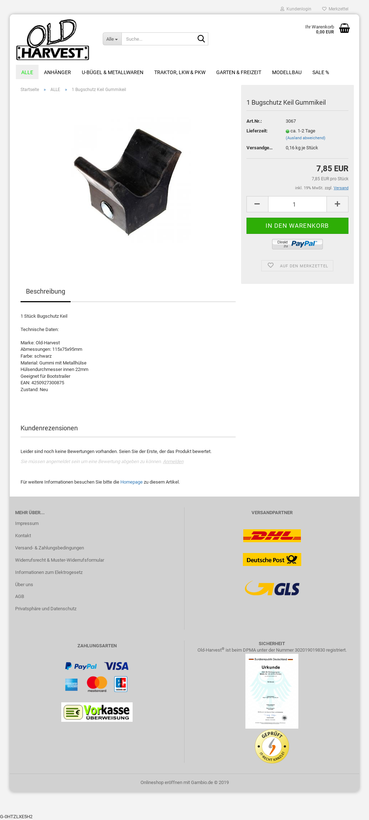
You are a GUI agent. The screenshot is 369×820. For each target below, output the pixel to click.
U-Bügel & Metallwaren (112, 72)
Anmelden (173, 461)
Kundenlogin (295, 9)
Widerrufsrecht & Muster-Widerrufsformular (59, 560)
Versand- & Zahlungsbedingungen (49, 548)
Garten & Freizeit (238, 72)
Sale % (320, 72)
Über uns (24, 584)
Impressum (27, 523)
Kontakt (23, 535)
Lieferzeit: (257, 130)
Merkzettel (335, 9)
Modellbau (287, 72)
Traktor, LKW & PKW (179, 72)
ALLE (27, 72)
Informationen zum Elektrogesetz (49, 572)
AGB (19, 596)
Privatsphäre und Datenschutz (45, 608)
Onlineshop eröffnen (161, 782)
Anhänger (57, 72)
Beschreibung (45, 291)
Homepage (131, 482)
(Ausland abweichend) (305, 138)
